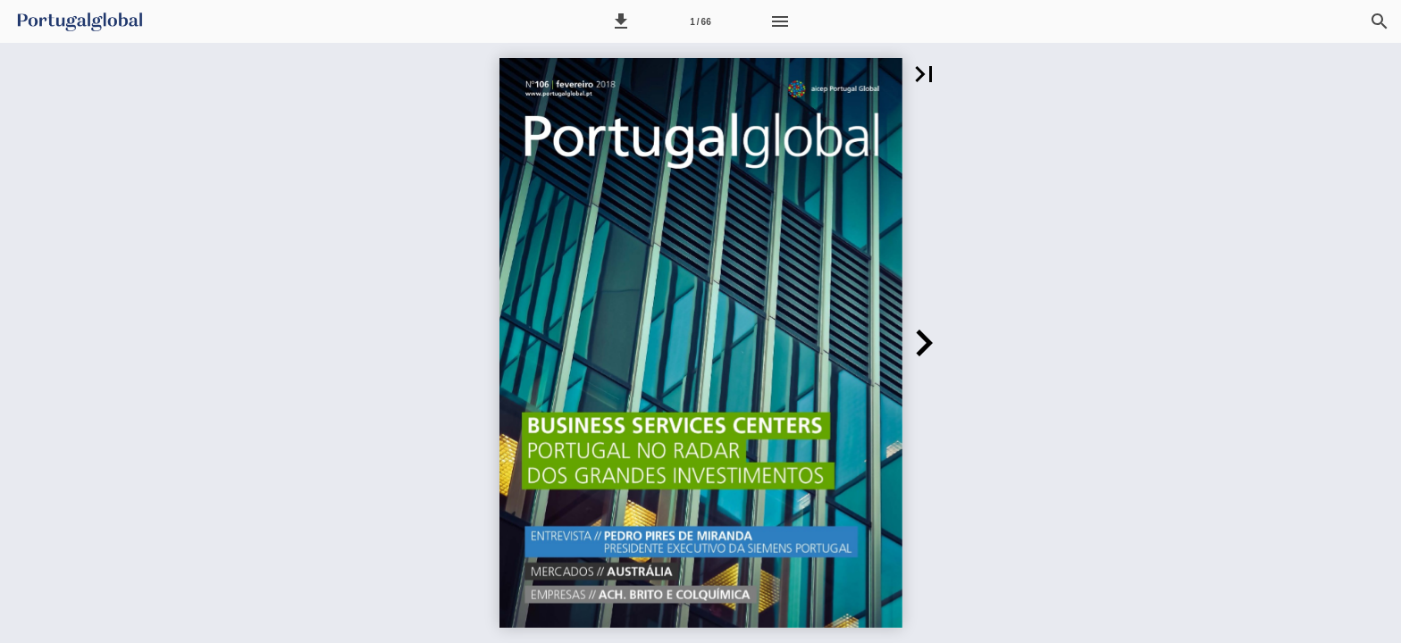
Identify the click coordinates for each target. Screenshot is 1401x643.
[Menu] (780, 21)
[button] (621, 21)
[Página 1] (700, 21)
